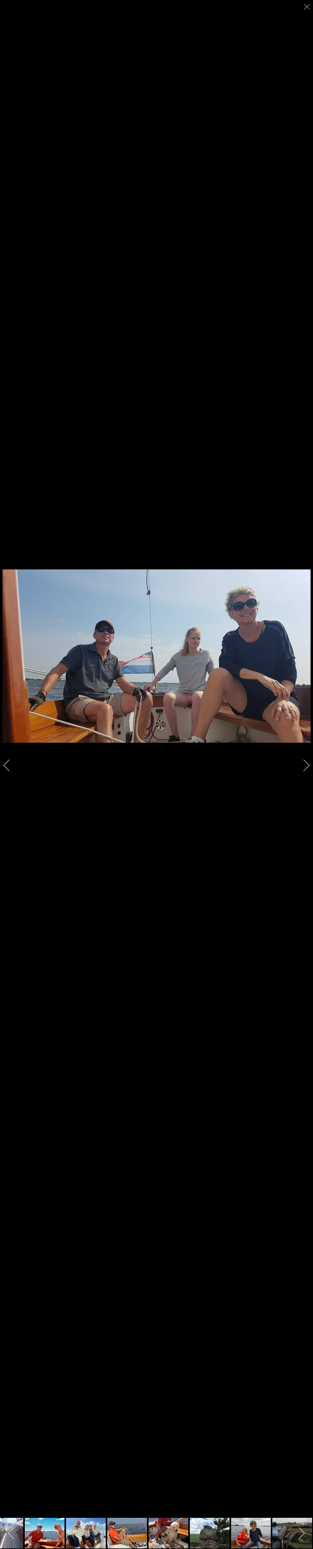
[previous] (10, 765)
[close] (307, 7)
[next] (302, 765)
